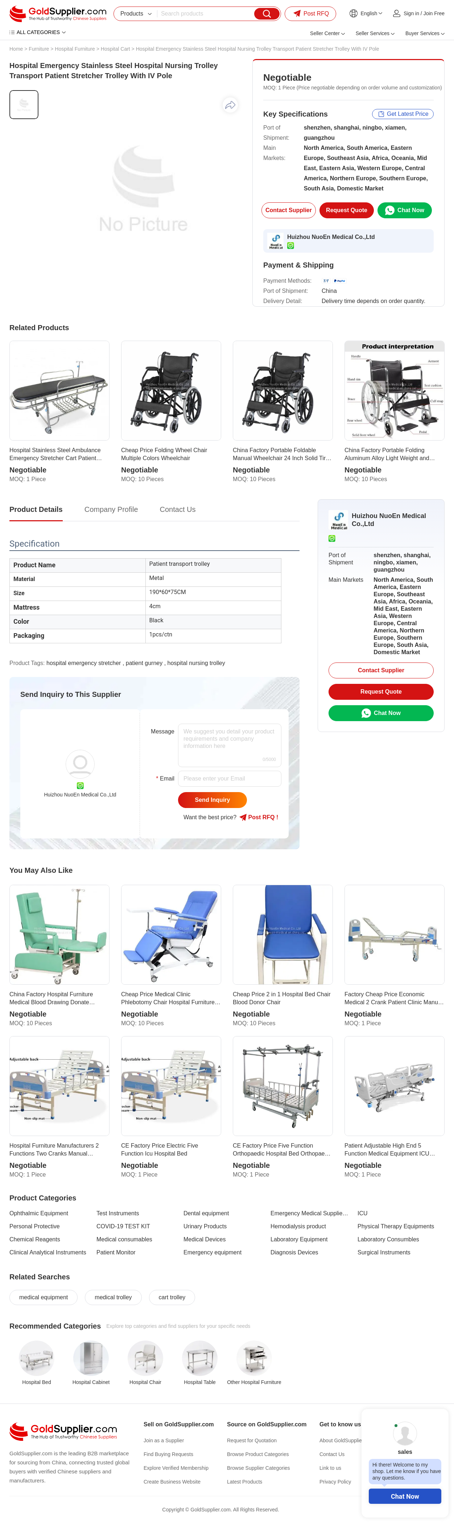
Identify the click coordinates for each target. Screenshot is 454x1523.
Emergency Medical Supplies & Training (310, 1213)
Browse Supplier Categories (258, 1468)
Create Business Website (172, 1482)
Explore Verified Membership (176, 1468)
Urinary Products (205, 1226)
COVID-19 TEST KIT (123, 1226)
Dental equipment (206, 1213)
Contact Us (331, 1454)
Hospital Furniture (75, 49)
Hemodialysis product (298, 1226)
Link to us (330, 1468)
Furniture (39, 49)
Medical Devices (204, 1239)
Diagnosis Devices (294, 1252)
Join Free (434, 13)
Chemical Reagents (34, 1239)
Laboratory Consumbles (388, 1239)
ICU (363, 1213)
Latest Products (244, 1482)
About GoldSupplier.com (346, 1440)
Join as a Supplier (164, 1440)
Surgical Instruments (384, 1252)
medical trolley (113, 1297)
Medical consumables (124, 1239)
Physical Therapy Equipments (396, 1226)
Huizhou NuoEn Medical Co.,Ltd (331, 237)
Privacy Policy (335, 1482)
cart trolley (172, 1297)
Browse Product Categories (258, 1454)
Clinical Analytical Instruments (47, 1252)
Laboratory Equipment (299, 1239)
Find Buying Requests (168, 1454)
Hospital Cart (115, 49)
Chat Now (405, 1496)
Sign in (411, 13)
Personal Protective (34, 1226)
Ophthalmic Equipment (38, 1213)
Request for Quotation (252, 1440)
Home (16, 49)
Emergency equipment (212, 1252)
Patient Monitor (116, 1252)
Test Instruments (117, 1213)
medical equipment (43, 1297)
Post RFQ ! (258, 817)
